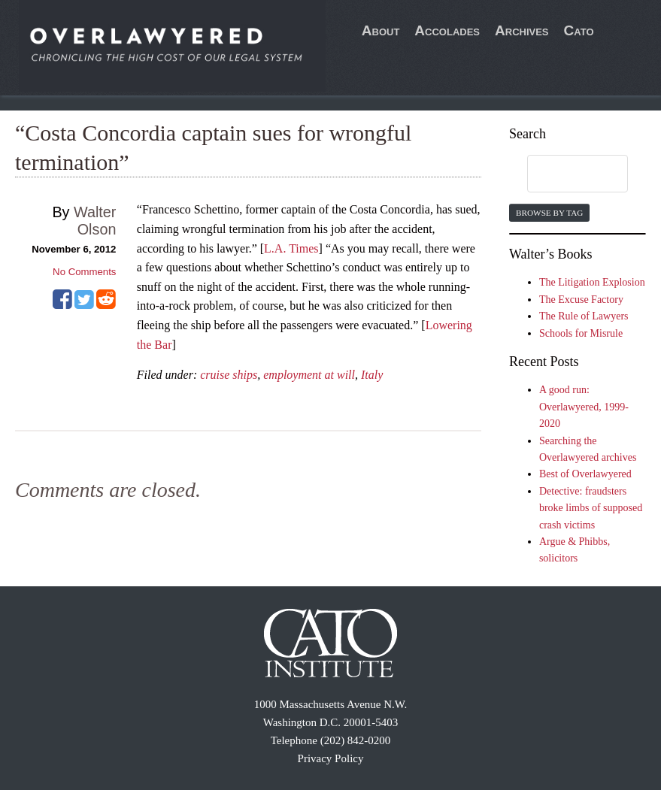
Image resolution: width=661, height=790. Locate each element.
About (381, 30)
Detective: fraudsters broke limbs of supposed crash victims (590, 508)
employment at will (309, 374)
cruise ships (228, 374)
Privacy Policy (331, 758)
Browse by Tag (549, 212)
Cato (579, 30)
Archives (522, 30)
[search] (563, 174)
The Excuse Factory (581, 299)
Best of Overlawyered (585, 474)
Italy (372, 374)
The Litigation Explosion (592, 282)
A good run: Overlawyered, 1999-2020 (584, 406)
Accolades (447, 30)
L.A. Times (291, 248)
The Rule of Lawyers (584, 316)
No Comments (84, 271)
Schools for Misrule (581, 333)
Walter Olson (95, 221)
